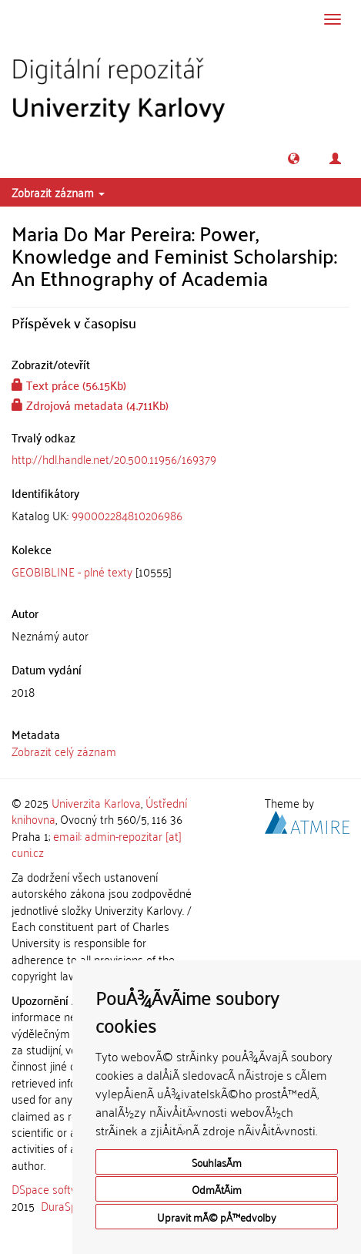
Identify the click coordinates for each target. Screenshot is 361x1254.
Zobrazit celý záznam (64, 750)
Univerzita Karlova (96, 802)
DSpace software (53, 1188)
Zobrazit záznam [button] (58, 192)
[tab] (180, 515)
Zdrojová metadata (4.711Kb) (90, 404)
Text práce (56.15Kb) (69, 384)
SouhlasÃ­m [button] (217, 1162)
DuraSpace (68, 1205)
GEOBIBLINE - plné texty (72, 571)
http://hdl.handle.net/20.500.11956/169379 (114, 458)
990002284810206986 (127, 515)
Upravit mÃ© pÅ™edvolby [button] (216, 1216)
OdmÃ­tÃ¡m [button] (217, 1189)
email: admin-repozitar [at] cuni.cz (97, 843)
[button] (293, 158)
